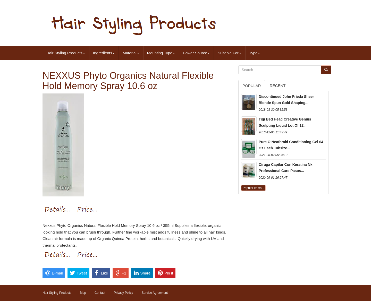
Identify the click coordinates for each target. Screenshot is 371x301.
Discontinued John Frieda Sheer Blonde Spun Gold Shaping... (286, 99)
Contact (100, 293)
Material (131, 53)
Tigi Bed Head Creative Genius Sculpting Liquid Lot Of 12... (285, 122)
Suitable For (229, 53)
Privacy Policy (123, 293)
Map (83, 293)
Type (254, 53)
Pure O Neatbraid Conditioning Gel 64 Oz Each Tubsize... (291, 145)
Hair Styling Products (65, 53)
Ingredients (104, 53)
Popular (251, 85)
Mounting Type (161, 53)
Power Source (196, 53)
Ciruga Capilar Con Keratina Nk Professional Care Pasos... (286, 167)
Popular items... (253, 188)
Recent (278, 85)
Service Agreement (155, 293)
